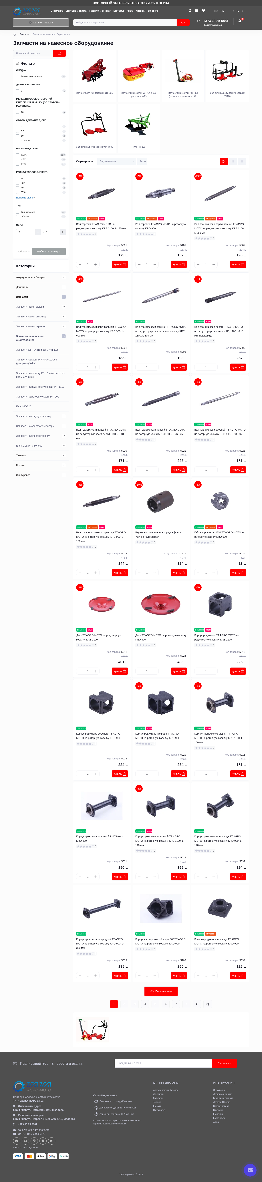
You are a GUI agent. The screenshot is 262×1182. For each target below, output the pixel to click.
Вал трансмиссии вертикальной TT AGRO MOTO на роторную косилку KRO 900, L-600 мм (101, 331)
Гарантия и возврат (99, 11)
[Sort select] (116, 161)
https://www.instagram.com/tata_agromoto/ (51, 1141)
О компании (57, 11)
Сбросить (24, 251)
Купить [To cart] (120, 264)
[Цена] (25, 232)
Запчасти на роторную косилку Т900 (37, 396)
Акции (130, 11)
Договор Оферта (221, 1102)
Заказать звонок (213, 25)
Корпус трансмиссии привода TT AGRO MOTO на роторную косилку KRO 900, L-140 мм (218, 841)
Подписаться (224, 1063)
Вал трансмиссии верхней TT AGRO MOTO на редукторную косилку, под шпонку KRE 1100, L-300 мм (160, 331)
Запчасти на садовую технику (33, 416)
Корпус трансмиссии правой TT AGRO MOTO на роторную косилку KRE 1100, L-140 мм (159, 841)
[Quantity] (88, 264)
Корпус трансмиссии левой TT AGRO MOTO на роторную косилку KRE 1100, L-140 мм (218, 738)
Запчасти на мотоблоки (30, 306)
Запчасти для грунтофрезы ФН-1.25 (37, 349)
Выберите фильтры (48, 251)
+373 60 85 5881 (25, 1124)
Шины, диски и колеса (29, 445)
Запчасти (24, 34)
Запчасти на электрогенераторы (35, 426)
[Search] (183, 22)
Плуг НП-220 (23, 406)
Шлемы (20, 465)
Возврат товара (221, 1106)
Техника (21, 455)
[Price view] (242, 161)
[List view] (233, 161)
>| (208, 1003)
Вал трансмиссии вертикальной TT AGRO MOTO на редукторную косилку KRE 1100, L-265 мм (219, 228)
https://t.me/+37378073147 (16, 1141)
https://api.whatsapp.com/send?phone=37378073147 (25, 1141)
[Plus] (95, 264)
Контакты (119, 11)
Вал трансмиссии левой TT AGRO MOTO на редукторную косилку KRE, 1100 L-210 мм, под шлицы (218, 331)
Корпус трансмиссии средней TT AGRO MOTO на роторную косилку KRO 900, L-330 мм (100, 943)
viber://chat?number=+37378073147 (34, 1141)
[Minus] (80, 264)
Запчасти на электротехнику (33, 435)
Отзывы (140, 11)
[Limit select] (142, 161)
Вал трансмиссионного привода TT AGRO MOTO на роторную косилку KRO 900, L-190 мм (101, 537)
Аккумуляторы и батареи (30, 277)
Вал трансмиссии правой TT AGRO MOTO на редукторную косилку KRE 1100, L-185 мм (101, 434)
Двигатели (22, 287)
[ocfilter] (59, 53)
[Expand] (64, 277)
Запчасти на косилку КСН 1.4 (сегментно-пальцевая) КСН (40, 375)
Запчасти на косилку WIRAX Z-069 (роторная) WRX (36, 361)
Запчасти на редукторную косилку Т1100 (40, 386)
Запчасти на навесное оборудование (30, 338)
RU (223, 10)
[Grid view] (224, 161)
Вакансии (153, 11)
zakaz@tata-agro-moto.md (31, 1129)
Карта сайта (219, 1118)
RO (216, 10)
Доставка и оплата (76, 11)
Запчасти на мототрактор (31, 326)
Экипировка (23, 475)
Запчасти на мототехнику (31, 316)
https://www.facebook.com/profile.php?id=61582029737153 (42, 1141)
